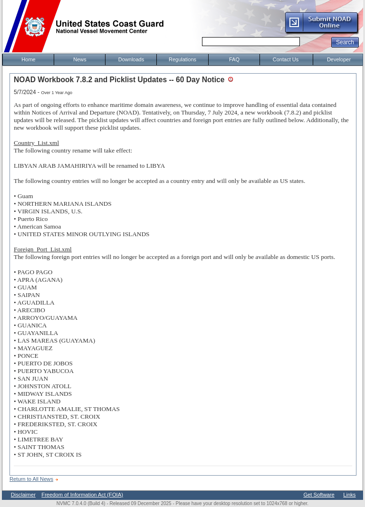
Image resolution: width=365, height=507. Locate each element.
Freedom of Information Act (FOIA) (82, 494)
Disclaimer (23, 494)
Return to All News (31, 479)
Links (349, 494)
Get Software (318, 494)
